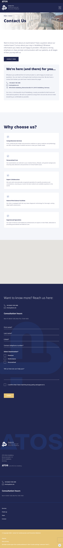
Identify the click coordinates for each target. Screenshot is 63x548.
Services (4, 508)
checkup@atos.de (12, 85)
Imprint (4, 538)
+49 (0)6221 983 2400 (13, 83)
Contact (7, 544)
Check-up (4, 512)
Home (5, 16)
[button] (31, 260)
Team (3, 515)
